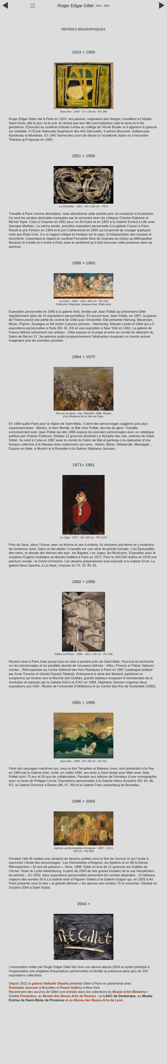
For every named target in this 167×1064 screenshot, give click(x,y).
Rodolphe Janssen (23, 988)
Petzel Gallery (71, 988)
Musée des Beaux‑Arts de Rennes (69, 996)
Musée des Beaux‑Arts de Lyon (98, 1000)
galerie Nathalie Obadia (50, 983)
